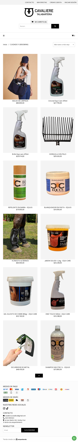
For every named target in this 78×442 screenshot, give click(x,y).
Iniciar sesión (70, 2)
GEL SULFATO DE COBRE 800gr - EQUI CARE (20, 314)
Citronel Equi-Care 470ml (57, 101)
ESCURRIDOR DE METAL (20, 367)
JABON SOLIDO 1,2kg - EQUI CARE (58, 261)
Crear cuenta (56, 2)
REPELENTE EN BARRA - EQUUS (20, 207)
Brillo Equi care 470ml (20, 154)
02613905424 (8, 418)
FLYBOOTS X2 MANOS (20, 261)
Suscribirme (29, 430)
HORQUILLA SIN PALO (57, 154)
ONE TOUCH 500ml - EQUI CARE (58, 314)
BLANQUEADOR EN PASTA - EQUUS (57, 207)
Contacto (29, 2)
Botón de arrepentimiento (12, 422)
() (39, 22)
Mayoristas (42, 2)
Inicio (5, 44)
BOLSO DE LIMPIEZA (20, 101)
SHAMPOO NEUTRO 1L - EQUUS (58, 367)
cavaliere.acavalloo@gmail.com (14, 416)
